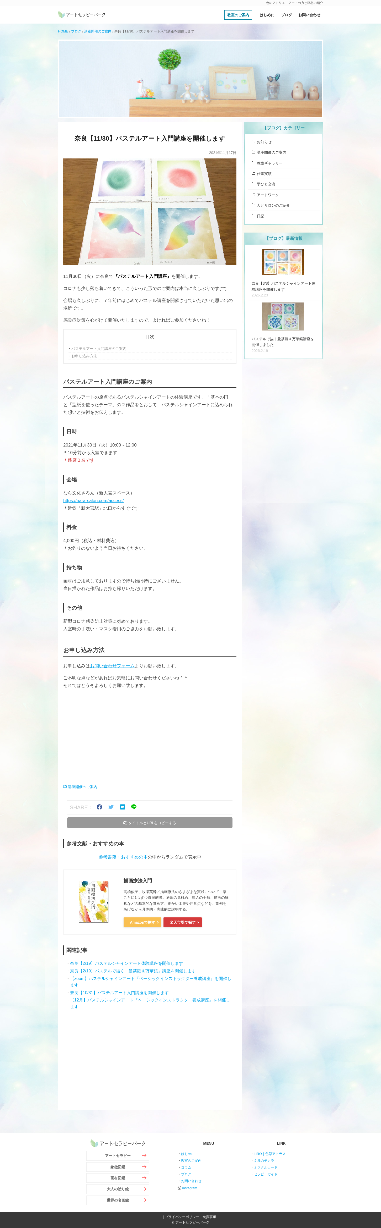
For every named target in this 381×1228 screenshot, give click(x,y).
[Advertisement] (149, 736)
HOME (63, 31)
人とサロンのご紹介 (273, 205)
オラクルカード (266, 1167)
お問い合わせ (309, 15)
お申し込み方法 (84, 356)
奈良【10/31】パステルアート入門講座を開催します (119, 992)
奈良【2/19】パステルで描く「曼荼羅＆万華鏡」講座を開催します (133, 971)
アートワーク (268, 195)
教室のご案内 (238, 15)
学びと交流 (266, 184)
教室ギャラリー (270, 163)
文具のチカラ (264, 1161)
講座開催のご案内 (98, 31)
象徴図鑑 (117, 1167)
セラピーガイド (266, 1174)
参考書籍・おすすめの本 (123, 857)
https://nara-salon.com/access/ (93, 500)
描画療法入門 (138, 880)
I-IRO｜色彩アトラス (270, 1154)
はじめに (267, 15)
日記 (260, 216)
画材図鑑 (117, 1178)
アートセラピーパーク (81, 15)
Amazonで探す (142, 922)
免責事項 (209, 1217)
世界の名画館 (118, 1200)
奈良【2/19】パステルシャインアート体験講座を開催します (126, 963)
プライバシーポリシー (182, 1217)
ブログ (286, 15)
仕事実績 (264, 174)
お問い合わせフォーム (112, 665)
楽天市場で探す (182, 922)
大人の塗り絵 (118, 1189)
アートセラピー (118, 1156)
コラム (186, 1167)
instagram (189, 1188)
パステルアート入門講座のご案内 (98, 348)
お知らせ (264, 142)
